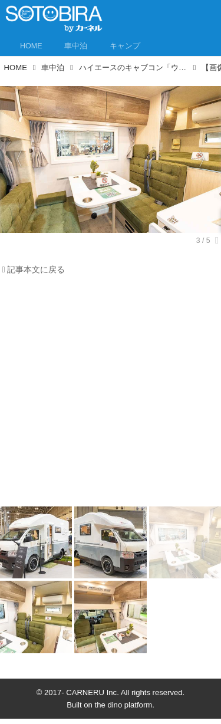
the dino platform (124, 704)
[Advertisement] (110, 394)
